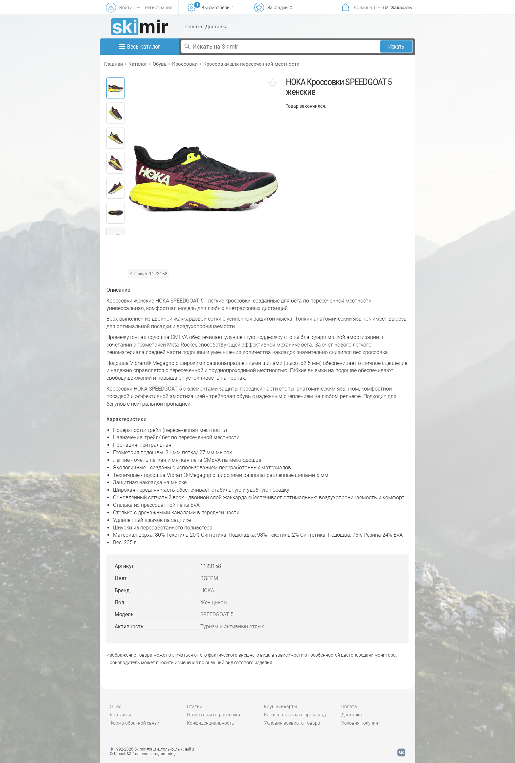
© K (143, 754)
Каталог (137, 64)
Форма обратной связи (134, 723)
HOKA (207, 590)
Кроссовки (185, 64)
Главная (113, 64)
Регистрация (158, 7)
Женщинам (214, 602)
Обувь (160, 64)
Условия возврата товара (292, 723)
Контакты (120, 714)
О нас (115, 706)
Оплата (193, 27)
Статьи (194, 706)
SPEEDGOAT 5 (217, 614)
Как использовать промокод (295, 714)
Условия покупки (359, 723)
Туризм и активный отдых (232, 626)
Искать (396, 46)
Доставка (216, 27)
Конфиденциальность (210, 723)
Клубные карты (280, 706)
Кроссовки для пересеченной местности (251, 64)
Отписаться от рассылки (213, 714)
